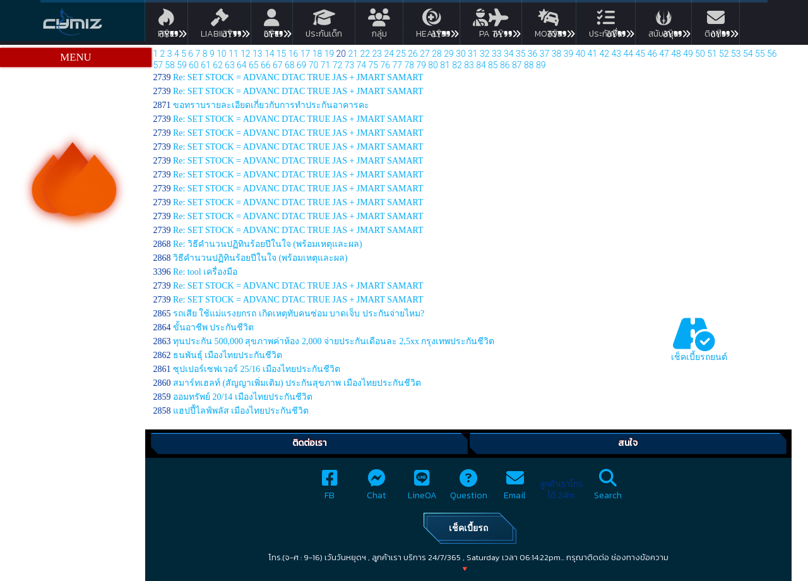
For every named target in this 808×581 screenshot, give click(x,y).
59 (182, 65)
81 (445, 65)
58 (170, 65)
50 (700, 54)
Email (515, 488)
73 (350, 65)
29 (449, 54)
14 (269, 54)
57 (158, 65)
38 (557, 54)
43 (617, 54)
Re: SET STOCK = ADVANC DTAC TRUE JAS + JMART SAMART (298, 77)
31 (473, 54)
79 (421, 65)
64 (242, 65)
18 (317, 54)
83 (469, 65)
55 (760, 54)
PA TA (491, 25)
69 (302, 65)
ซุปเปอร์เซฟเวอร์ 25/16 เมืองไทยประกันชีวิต (256, 369)
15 (281, 54)
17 (305, 54)
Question (468, 488)
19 (329, 54)
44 (628, 54)
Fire (166, 25)
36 (533, 54)
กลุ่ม (379, 25)
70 (314, 65)
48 (676, 54)
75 (374, 65)
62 (218, 65)
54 (748, 54)
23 (377, 54)
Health (431, 25)
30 (461, 54)
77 (397, 65)
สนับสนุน (663, 25)
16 (293, 54)
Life (272, 25)
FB (330, 488)
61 (206, 65)
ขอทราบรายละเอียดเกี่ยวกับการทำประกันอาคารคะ (271, 105)
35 (521, 54)
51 (712, 54)
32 (485, 54)
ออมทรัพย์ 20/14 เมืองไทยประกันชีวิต (242, 397)
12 (246, 54)
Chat (376, 488)
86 (505, 65)
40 (581, 54)
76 (386, 65)
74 (362, 65)
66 (266, 65)
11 (234, 54)
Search (608, 488)
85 (493, 65)
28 (437, 54)
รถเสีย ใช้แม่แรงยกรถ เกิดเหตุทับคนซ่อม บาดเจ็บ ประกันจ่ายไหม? (298, 313)
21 (353, 54)
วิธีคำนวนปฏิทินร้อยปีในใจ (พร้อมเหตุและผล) (260, 258)
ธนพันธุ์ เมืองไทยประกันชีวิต (228, 355)
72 (338, 65)
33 (497, 54)
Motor (549, 25)
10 (222, 54)
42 (605, 54)
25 (401, 54)
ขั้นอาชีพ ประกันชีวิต (213, 327)
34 (509, 54)
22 (365, 54)
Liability (219, 25)
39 (569, 54)
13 (257, 54)
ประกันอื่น (605, 25)
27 (425, 54)
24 (389, 54)
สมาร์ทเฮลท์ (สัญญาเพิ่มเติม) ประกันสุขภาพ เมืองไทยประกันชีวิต (297, 383)
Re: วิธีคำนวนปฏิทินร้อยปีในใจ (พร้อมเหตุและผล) (267, 244)
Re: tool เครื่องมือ (205, 272)
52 (724, 54)
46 (652, 54)
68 (290, 65)
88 (529, 65)
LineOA (422, 488)
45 (640, 54)
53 (736, 54)
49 (688, 54)
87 (517, 65)
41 (593, 54)
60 (194, 65)
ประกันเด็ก (324, 25)
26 (413, 54)
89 (541, 65)
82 (457, 65)
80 (433, 65)
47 (664, 54)
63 (230, 65)
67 (278, 65)
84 (481, 65)
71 (326, 65)
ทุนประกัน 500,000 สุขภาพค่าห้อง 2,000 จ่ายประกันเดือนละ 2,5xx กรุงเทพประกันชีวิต (334, 341)
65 (254, 65)
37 (545, 54)
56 (772, 54)
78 (409, 65)
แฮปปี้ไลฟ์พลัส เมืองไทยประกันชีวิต (241, 411)
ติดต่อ (715, 25)
